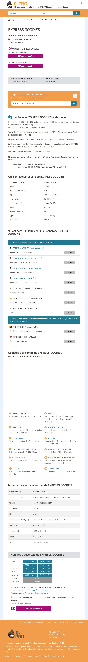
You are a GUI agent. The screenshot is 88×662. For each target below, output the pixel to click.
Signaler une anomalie (19, 82)
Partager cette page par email (21, 79)
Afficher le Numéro (26, 56)
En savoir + (69, 252)
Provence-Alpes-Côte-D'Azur (40, 20)
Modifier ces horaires (40, 590)
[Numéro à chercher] (41, 103)
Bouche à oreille (52, 79)
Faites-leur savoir (42, 593)
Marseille (54, 20)
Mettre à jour (51, 82)
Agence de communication (20, 20)
